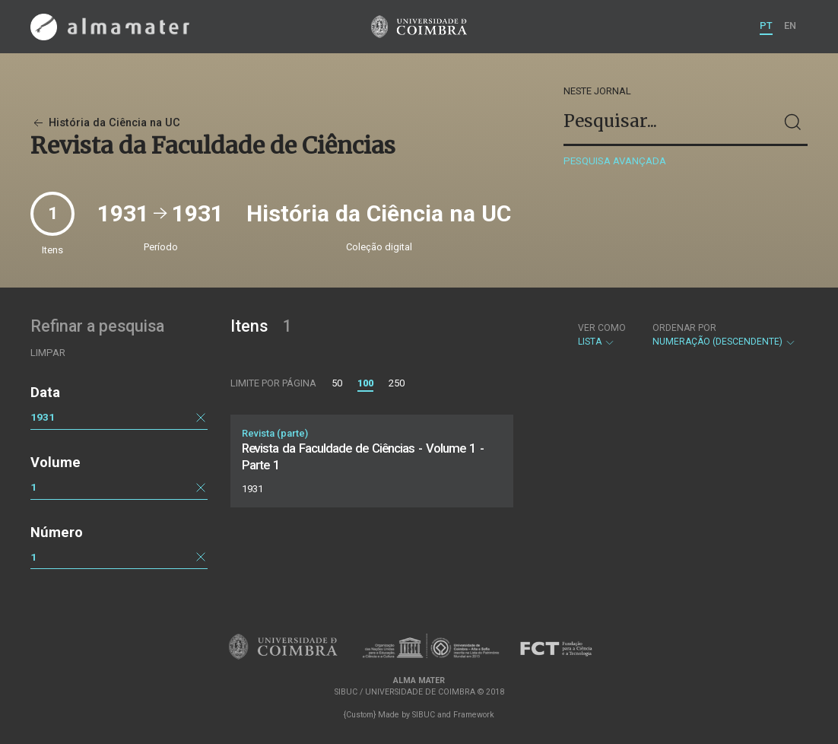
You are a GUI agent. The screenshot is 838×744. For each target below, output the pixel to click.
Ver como (602, 328)
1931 (42, 417)
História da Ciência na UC (105, 122)
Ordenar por (684, 328)
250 (397, 383)
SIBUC (423, 715)
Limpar (47, 352)
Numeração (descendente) (724, 335)
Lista (602, 335)
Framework (473, 715)
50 (337, 383)
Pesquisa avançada (614, 161)
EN (790, 25)
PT (766, 25)
